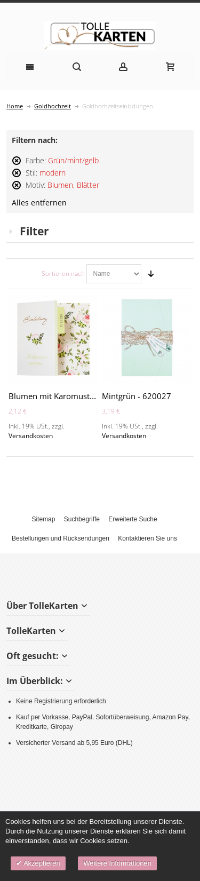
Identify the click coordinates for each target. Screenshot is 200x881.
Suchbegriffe (82, 519)
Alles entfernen (39, 203)
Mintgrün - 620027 (136, 396)
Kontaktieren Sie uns (147, 538)
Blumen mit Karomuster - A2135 (68, 396)
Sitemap (43, 519)
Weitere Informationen (117, 863)
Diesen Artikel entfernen (16, 177)
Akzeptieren (41, 863)
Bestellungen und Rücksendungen (60, 538)
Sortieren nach (63, 273)
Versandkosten (31, 435)
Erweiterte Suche (132, 519)
